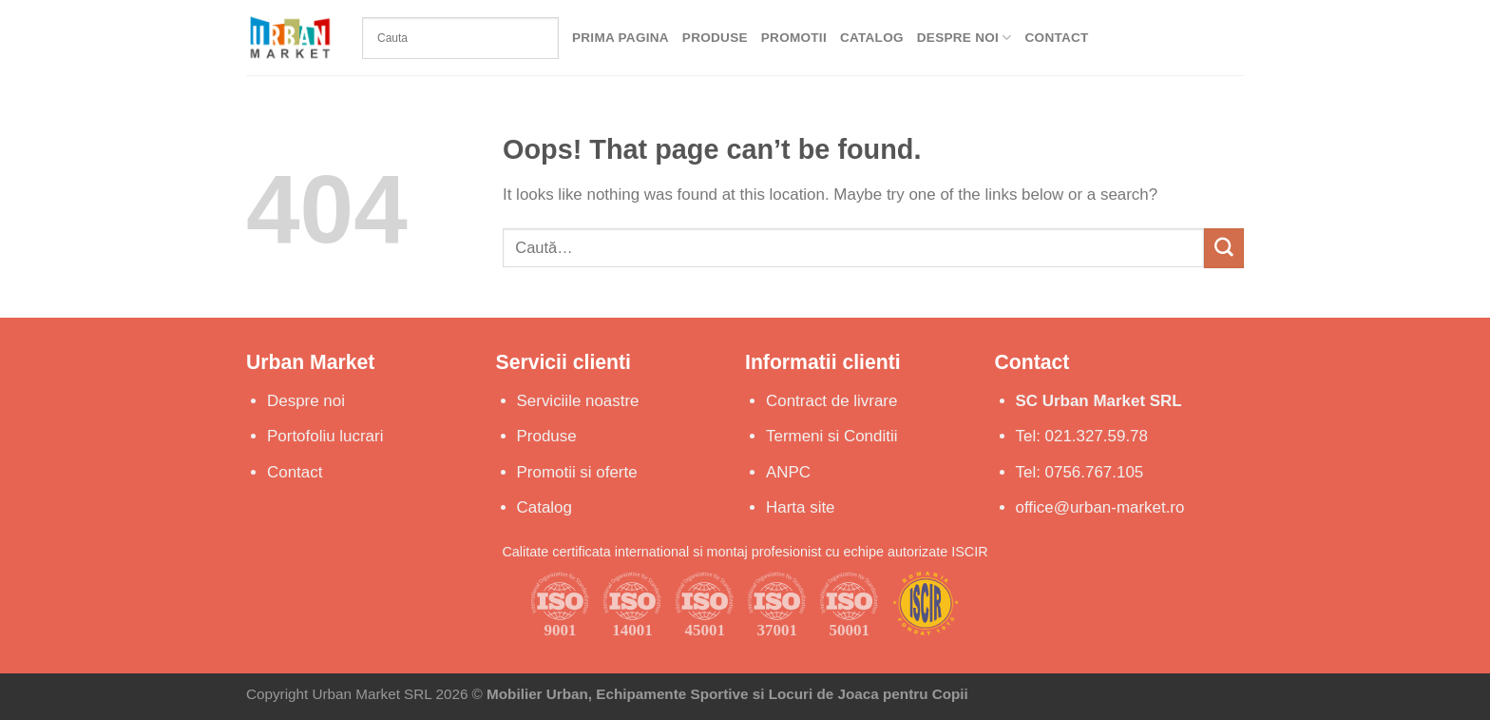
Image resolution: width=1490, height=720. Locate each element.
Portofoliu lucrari (325, 436)
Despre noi (306, 401)
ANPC (788, 472)
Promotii (794, 37)
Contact (1057, 37)
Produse (715, 37)
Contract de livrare (831, 401)
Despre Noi (964, 38)
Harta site (800, 507)
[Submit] (1224, 247)
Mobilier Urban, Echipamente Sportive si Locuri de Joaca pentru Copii (727, 694)
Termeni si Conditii (831, 436)
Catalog (872, 37)
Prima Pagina (620, 37)
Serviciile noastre (578, 401)
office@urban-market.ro (1100, 507)
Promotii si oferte (577, 472)
